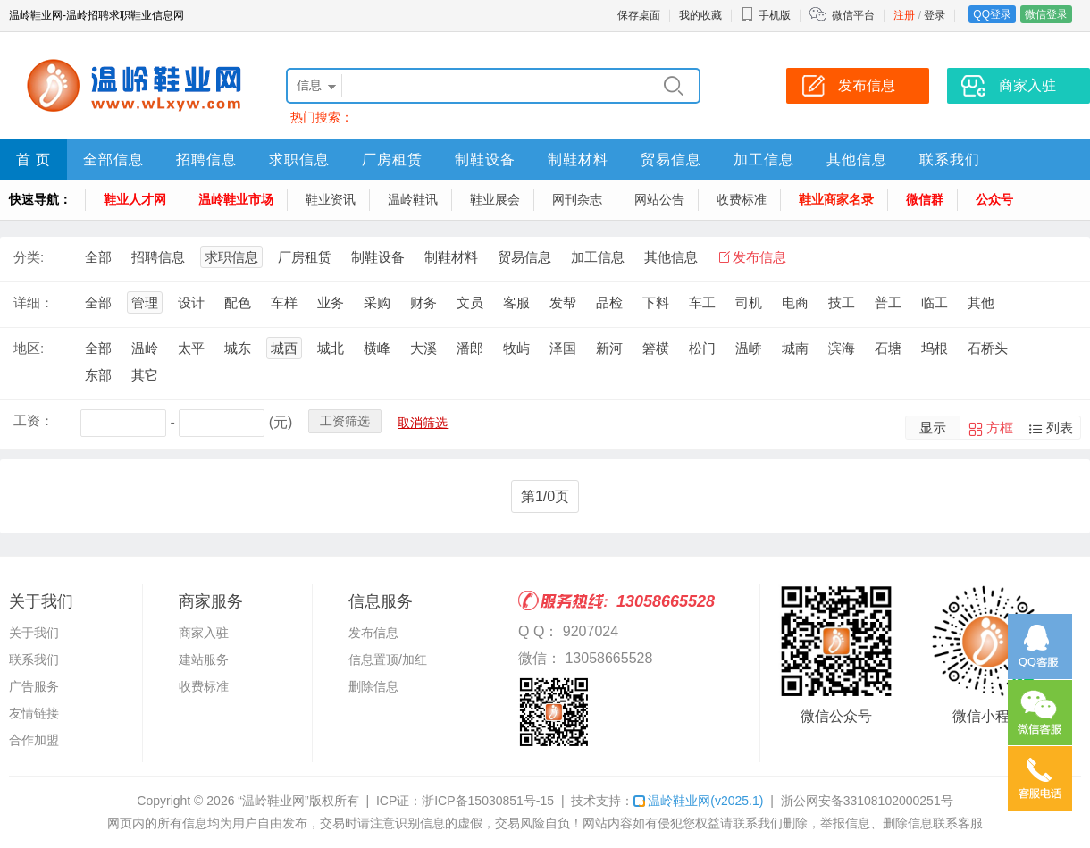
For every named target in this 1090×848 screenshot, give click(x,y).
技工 (841, 302)
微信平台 (853, 15)
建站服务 (204, 659)
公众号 (994, 199)
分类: (28, 256)
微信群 (924, 199)
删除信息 (373, 686)
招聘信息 (206, 159)
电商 (795, 302)
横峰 (377, 348)
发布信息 (759, 256)
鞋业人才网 (135, 199)
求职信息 (299, 159)
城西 (284, 348)
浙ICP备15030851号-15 (488, 800)
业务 (330, 302)
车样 (284, 302)
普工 (888, 302)
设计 (191, 302)
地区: (28, 348)
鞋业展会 (495, 199)
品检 (609, 302)
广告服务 (34, 686)
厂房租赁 (392, 159)
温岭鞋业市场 (235, 199)
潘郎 (470, 348)
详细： (33, 302)
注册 (904, 15)
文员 (470, 302)
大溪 (423, 348)
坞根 (934, 348)
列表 (1059, 427)
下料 (655, 302)
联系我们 (949, 159)
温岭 (144, 348)
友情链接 (34, 713)
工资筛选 (345, 421)
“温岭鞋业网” (273, 800)
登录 (934, 15)
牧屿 (516, 348)
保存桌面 (638, 15)
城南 (795, 348)
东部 (98, 374)
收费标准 (742, 199)
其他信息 (856, 159)
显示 (932, 427)
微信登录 (1046, 14)
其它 (144, 374)
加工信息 (764, 159)
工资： (33, 420)
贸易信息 (671, 159)
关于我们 (34, 633)
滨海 (841, 348)
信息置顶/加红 (387, 659)
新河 (609, 348)
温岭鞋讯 (413, 199)
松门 (702, 348)
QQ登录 (992, 14)
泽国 (562, 348)
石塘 (888, 348)
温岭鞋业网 (698, 800)
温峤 (748, 348)
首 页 (33, 159)
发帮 (562, 302)
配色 (237, 302)
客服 (516, 302)
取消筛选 (423, 423)
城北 (330, 348)
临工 (934, 302)
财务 (423, 302)
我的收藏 (700, 15)
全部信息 (113, 159)
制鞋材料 (578, 159)
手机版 (766, 15)
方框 (999, 427)
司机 (748, 302)
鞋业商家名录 (836, 199)
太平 (191, 348)
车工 (702, 302)
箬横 (655, 348)
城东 (237, 348)
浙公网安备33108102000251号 (867, 800)
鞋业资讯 (331, 199)
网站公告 (659, 199)
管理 (144, 302)
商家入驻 (204, 633)
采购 (377, 302)
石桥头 (988, 348)
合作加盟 (34, 740)
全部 (98, 256)
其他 (981, 302)
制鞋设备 (485, 159)
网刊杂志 (577, 199)
